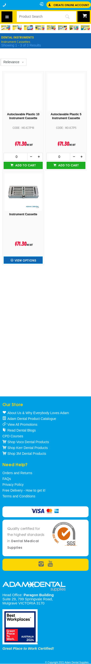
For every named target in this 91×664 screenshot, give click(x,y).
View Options (25, 260)
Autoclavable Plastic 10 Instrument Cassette (23, 116)
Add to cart (25, 165)
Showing (21, 45)
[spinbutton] (15, 156)
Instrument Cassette (23, 214)
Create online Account (71, 5)
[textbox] (37, 16)
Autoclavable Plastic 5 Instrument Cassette (66, 116)
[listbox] (13, 62)
